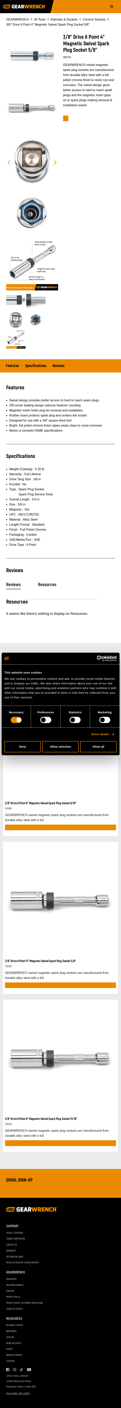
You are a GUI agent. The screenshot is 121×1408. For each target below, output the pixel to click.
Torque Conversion (15, 1238)
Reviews (58, 365)
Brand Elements (14, 1355)
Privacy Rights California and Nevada (24, 1303)
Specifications (35, 365)
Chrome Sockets (94, 19)
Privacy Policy (13, 1297)
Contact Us (11, 1244)
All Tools (39, 19)
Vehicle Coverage (14, 1233)
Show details (100, 734)
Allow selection (60, 746)
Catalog (10, 1337)
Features (12, 365)
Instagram (14, 1369)
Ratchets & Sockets (64, 19)
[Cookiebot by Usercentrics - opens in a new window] (100, 658)
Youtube (28, 1369)
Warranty (11, 1250)
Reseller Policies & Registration (22, 1262)
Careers (10, 1291)
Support (12, 1226)
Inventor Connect (15, 1285)
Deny (22, 746)
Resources (47, 584)
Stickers (10, 1361)
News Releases (13, 1343)
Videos (9, 1349)
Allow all (98, 746)
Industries (11, 1279)
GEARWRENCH (17, 19)
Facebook (7, 1369)
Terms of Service (14, 1309)
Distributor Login (14, 1256)
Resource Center (14, 1325)
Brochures (11, 1331)
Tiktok (21, 1369)
